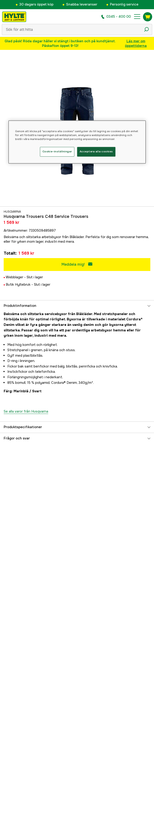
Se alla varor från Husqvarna (26, 411)
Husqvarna (12, 212)
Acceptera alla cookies (96, 151)
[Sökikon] (146, 29)
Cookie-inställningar (57, 151)
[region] (77, 142)
